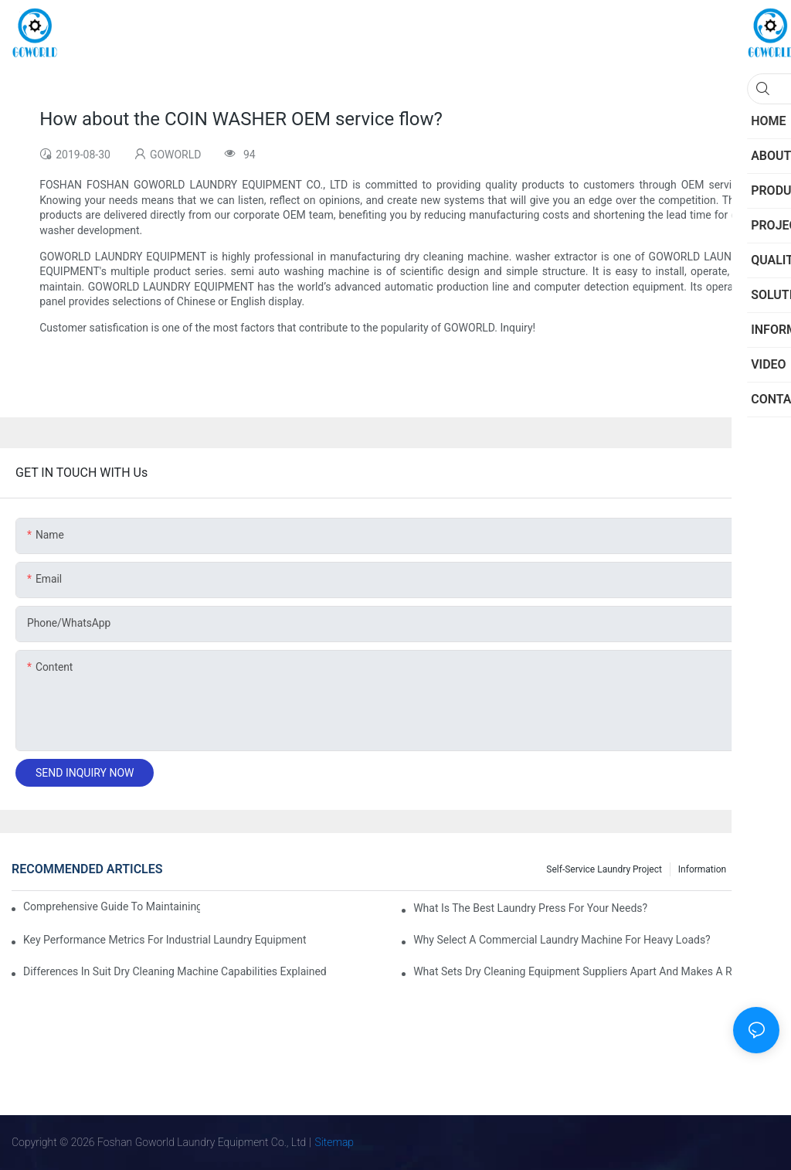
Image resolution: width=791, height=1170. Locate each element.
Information (702, 869)
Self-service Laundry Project (604, 869)
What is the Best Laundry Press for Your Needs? (530, 908)
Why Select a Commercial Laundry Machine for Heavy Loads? (562, 940)
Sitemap (335, 1142)
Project (757, 869)
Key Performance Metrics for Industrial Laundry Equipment (165, 940)
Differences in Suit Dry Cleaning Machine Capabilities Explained (175, 971)
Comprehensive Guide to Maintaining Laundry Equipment (111, 906)
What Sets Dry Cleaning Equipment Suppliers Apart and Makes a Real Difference (596, 971)
